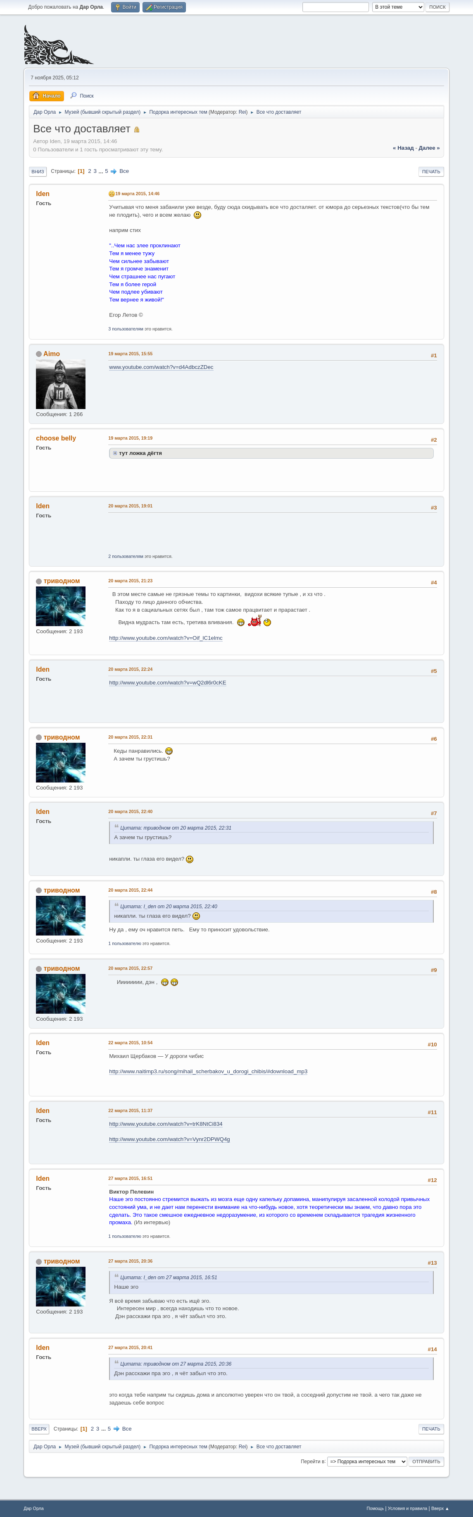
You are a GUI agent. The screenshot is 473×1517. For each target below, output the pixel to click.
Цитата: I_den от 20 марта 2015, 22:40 (168, 906)
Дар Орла (34, 1508)
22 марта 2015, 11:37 (130, 1110)
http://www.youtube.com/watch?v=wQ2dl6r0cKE (167, 683)
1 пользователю (124, 943)
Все (124, 171)
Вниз (37, 171)
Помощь (375, 1508)
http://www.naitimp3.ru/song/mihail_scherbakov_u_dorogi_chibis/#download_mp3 (208, 1071)
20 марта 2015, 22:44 (130, 890)
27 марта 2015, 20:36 (130, 1261)
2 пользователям (125, 556)
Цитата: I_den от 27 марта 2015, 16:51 (168, 1277)
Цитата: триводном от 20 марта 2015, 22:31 (175, 828)
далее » (429, 148)
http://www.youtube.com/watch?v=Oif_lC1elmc (165, 638)
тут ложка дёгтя (140, 453)
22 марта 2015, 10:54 (130, 1042)
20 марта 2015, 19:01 (130, 505)
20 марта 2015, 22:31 (130, 737)
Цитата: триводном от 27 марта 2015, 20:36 (175, 1364)
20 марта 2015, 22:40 (130, 811)
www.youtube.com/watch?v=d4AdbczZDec (161, 367)
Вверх (39, 1428)
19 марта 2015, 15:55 (130, 353)
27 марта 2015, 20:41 (130, 1347)
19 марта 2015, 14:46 (137, 193)
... (102, 171)
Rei (242, 112)
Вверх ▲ (440, 1508)
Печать (431, 171)
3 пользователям (125, 328)
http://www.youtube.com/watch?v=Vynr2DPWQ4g (169, 1139)
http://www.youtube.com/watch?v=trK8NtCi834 (165, 1124)
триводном (62, 580)
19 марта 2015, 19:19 (130, 437)
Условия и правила (407, 1508)
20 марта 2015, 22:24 (130, 669)
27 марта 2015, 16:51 (130, 1178)
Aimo (51, 353)
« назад (403, 148)
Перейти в (312, 1461)
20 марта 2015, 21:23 (130, 580)
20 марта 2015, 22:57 (130, 968)
